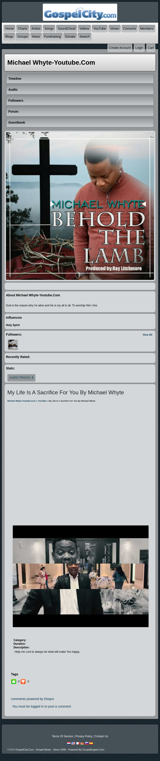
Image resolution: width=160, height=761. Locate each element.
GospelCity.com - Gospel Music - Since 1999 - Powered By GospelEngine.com (60, 749)
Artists (36, 28)
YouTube (99, 28)
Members (146, 28)
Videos (84, 28)
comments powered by (32, 699)
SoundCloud (66, 28)
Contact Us (101, 736)
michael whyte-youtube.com (21, 401)
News (36, 36)
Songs (49, 28)
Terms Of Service (62, 736)
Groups (22, 36)
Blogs (9, 36)
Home (9, 28)
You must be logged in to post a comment (41, 706)
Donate (70, 36)
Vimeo (114, 28)
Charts (22, 28)
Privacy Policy (83, 736)
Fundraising (52, 36)
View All (147, 334)
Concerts (129, 28)
